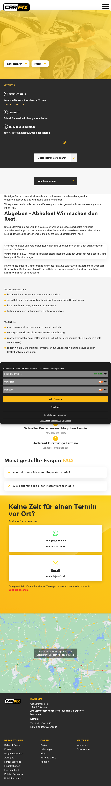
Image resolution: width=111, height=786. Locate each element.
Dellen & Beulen (12, 745)
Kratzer (8, 749)
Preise (37, 63)
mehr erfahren (14, 63)
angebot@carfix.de (47, 727)
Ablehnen (55, 407)
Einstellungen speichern (55, 415)
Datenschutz (45, 421)
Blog (43, 753)
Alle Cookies (55, 399)
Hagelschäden (12, 766)
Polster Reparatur (14, 774)
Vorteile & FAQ (48, 757)
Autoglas (9, 757)
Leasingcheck (11, 770)
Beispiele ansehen (18, 590)
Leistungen (46, 749)
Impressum (66, 421)
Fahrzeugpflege (12, 761)
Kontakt (44, 761)
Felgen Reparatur (13, 753)
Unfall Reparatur (13, 778)
